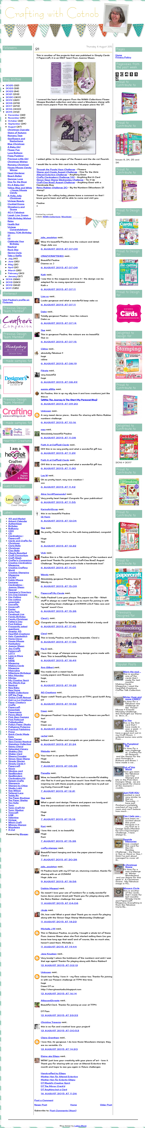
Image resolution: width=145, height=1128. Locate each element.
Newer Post (40, 1105)
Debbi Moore (15, 580)
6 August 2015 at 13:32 (58, 546)
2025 (10, 85)
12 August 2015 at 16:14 (59, 993)
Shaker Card (15, 754)
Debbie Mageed (50, 888)
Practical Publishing (19, 729)
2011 (9, 288)
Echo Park (14, 611)
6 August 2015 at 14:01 (58, 567)
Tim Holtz (13, 803)
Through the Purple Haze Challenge (56, 169)
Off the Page (15, 695)
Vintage (12, 820)
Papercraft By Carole (52, 593)
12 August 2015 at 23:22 (59, 1015)
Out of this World (129, 768)
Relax (11, 221)
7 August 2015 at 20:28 (59, 859)
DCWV (12, 577)
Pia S (44, 648)
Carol (44, 633)
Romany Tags (15, 135)
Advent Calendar (17, 521)
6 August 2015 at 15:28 (59, 611)
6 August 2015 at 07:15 (59, 341)
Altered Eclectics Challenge (52, 174)
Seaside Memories (130, 840)
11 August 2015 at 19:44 (59, 946)
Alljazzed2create (50, 1000)
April (11, 267)
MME (11, 660)
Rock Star (13, 249)
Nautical (12, 247)
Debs (44, 311)
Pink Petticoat (16, 719)
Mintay (12, 678)
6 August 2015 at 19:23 (59, 685)
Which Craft (15, 822)
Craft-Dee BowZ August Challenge (56, 182)
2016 (9, 109)
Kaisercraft (14, 651)
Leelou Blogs (80, 1126)
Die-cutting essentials (14, 600)
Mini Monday (15, 675)
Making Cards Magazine (16, 666)
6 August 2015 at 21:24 (58, 744)
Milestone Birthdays (19, 673)
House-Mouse (16, 641)
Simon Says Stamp (19, 758)
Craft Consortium (18, 555)
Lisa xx (45, 296)
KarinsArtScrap (49, 509)
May (11, 264)
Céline (44, 349)
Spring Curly (15, 252)
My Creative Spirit (18, 680)
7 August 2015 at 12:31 (58, 791)
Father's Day (15, 621)
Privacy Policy (123, 57)
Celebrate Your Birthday (16, 242)
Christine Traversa (51, 1022)
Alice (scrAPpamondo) (53, 494)
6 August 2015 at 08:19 (59, 363)
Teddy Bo (13, 795)
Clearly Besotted (17, 553)
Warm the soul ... (132, 671)
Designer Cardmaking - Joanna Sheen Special (16, 586)
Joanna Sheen (16, 646)
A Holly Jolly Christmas (15, 196)
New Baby (13, 687)
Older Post (106, 1105)
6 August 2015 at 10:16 (58, 422)
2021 (9, 94)
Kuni (43, 826)
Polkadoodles (15, 722)
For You (127, 720)
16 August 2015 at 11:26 (59, 1093)
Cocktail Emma (16, 204)
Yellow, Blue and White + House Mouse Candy (20, 190)
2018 (9, 103)
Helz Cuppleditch (17, 636)
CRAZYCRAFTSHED (52, 256)
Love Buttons (15, 153)
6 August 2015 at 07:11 (58, 289)
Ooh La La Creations (20, 700)
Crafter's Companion (20, 560)
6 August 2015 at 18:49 (59, 660)
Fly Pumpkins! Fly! (131, 745)
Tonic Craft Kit (16, 807)
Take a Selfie (15, 255)
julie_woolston (49, 237)
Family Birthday (16, 616)
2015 (9, 112)
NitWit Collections (18, 692)
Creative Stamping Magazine (18, 573)
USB (10, 815)
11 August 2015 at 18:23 (59, 921)
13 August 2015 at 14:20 (59, 1049)
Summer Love (15, 179)
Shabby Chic (15, 751)
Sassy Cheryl (15, 746)
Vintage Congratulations (18, 228)
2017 (9, 106)
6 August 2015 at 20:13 (59, 729)
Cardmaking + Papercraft (15, 537)
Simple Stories (16, 761)
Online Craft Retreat (19, 697)
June (11, 261)
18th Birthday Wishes (19, 218)
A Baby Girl (14, 147)
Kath (43, 274)
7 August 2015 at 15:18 (58, 819)
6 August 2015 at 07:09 (59, 249)
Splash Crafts (16, 780)
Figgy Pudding (15, 155)
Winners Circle (131, 888)
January (13, 276)
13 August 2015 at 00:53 (60, 1030)
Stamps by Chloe (18, 785)
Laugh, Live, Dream (18, 215)
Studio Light (15, 788)
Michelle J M (48, 928)
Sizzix (11, 768)
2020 (10, 97)
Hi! (9, 238)
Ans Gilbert (47, 667)
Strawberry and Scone (16, 208)
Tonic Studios (16, 810)
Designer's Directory (19, 592)
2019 (9, 100)
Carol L (45, 618)
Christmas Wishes (18, 161)
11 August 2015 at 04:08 (59, 903)
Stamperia (14, 783)
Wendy (44, 574)
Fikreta (44, 370)
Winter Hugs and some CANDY (132, 698)
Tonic (11, 805)
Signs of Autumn (17, 132)
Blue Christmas (16, 144)
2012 (9, 285)
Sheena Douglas (17, 756)
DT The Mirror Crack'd (53, 1086)
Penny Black (15, 714)
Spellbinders (15, 773)
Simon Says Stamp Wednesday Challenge (60, 180)
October (13, 121)
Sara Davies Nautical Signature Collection (19, 742)
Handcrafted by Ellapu (53, 1073)
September (14, 123)
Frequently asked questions (17, 627)
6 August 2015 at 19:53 (59, 704)
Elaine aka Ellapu (50, 1056)
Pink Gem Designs (18, 717)
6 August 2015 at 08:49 (59, 382)
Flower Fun (14, 150)
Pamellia (45, 773)
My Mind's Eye (16, 682)
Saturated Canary (18, 749)
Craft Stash (14, 558)
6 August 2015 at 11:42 (58, 487)
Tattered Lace (15, 793)
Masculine (14, 670)
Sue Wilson (14, 790)
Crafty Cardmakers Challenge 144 (56, 177)
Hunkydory (14, 643)
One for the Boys (17, 182)
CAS (11, 531)
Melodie (45, 751)
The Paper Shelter (18, 800)
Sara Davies (15, 739)
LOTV (11, 653)
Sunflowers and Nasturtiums (16, 139)
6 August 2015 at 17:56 (59, 642)
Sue (43, 330)
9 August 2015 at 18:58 (59, 881)
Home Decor (15, 638)
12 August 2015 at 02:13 (59, 965)
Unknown (46, 411)
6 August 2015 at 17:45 (58, 626)
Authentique (15, 523)
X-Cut (11, 829)
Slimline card (15, 771)
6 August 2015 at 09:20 (59, 404)
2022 (10, 91)
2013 (9, 282)
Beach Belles (15, 176)
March (12, 270)
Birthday (13, 526)
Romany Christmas (18, 164)
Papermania (14, 712)
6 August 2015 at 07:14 (59, 323)
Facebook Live (16, 614)
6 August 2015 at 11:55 (58, 502)
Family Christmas (18, 619)
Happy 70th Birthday (19, 232)
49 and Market (16, 518)
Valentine (13, 817)
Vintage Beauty (16, 201)
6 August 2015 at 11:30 (58, 468)
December (14, 115)
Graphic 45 (14, 631)
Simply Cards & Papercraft (16, 764)
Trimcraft (13, 812)
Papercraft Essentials (14, 708)
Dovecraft (13, 607)
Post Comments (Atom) (63, 1110)
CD (10, 533)
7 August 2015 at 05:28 (59, 766)
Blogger (24, 834)
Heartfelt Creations (19, 634)
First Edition (15, 624)
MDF (11, 658)
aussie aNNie (48, 389)
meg (43, 429)
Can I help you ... (132, 816)
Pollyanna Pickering (19, 727)
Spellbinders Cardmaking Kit (16, 777)
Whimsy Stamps (17, 825)
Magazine (13, 663)
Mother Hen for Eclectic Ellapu (58, 1079)
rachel (44, 736)
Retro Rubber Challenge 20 (52, 187)
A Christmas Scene (130, 866)
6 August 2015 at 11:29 (58, 453)
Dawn (44, 711)
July (10, 258)
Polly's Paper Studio (19, 724)
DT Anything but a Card (54, 1089)
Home (73, 1105)
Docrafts (13, 604)
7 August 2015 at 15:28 (58, 841)
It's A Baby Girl (16, 185)
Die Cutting (14, 597)
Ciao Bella (14, 550)
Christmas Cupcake (18, 129)
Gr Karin (45, 517)
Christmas (14, 548)
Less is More (15, 656)
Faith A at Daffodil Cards (55, 444)
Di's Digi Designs (17, 594)
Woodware (14, 827)
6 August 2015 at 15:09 (59, 586)
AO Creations (48, 692)
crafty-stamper (49, 848)
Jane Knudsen (49, 954)
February (13, 273)
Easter (12, 609)
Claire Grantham (50, 1037)
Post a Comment (43, 1100)
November (14, 118)
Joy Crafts (14, 648)
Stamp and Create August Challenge (57, 172)
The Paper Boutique (19, 798)
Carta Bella (14, 545)
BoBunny (13, 528)
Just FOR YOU (131, 792)
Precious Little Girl (18, 158)
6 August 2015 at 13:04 (59, 521)
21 (9, 235)
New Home (14, 690)
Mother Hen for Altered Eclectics (59, 1076)
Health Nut (13, 224)
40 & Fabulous (16, 212)
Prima (11, 731)
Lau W (44, 475)
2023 (10, 88)
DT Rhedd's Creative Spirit (55, 1083)
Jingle (44, 910)
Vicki (43, 553)
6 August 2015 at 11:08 (58, 437)
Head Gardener (16, 173)
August (12, 126)
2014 (9, 279)
